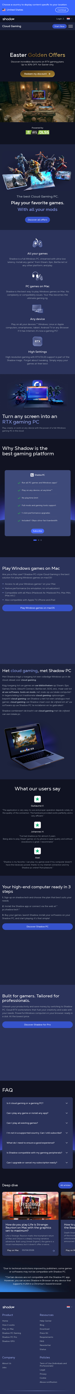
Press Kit (44, 1333)
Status (43, 1349)
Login (60, 18)
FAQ (42, 1341)
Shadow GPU (8, 1341)
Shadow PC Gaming (11, 1333)
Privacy (43, 1374)
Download (44, 1329)
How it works (8, 1325)
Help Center (45, 1321)
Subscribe (37, 531)
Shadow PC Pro (9, 1337)
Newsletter (45, 1345)
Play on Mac (8, 1329)
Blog (42, 1325)
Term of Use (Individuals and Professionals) (53, 1364)
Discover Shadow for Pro (37, 1024)
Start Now (59, 26)
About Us (6, 1363)
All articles (65, 1185)
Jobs (4, 1367)
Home (5, 1321)
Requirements (46, 1337)
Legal (42, 1370)
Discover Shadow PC (37, 926)
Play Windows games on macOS (37, 607)
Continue (62, 10)
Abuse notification (48, 1382)
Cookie (43, 1378)
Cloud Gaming (11, 26)
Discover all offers (37, 219)
